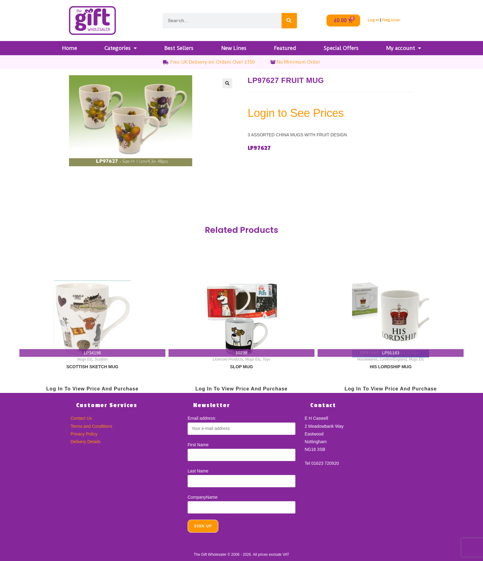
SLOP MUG (241, 366)
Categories (120, 48)
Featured (285, 48)
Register (391, 20)
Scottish (101, 359)
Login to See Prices (296, 113)
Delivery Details (85, 441)
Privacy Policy (84, 433)
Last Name (198, 470)
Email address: (202, 418)
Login (373, 20)
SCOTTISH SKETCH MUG (92, 366)
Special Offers (341, 48)
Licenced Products (228, 359)
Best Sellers (178, 48)
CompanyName (202, 497)
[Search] (289, 20)
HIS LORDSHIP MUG (391, 366)
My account (403, 48)
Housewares (367, 359)
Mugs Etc (84, 359)
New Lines (233, 48)
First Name (198, 444)
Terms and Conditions (91, 426)
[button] (227, 83)
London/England (393, 359)
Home (69, 48)
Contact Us (81, 418)
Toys (266, 359)
